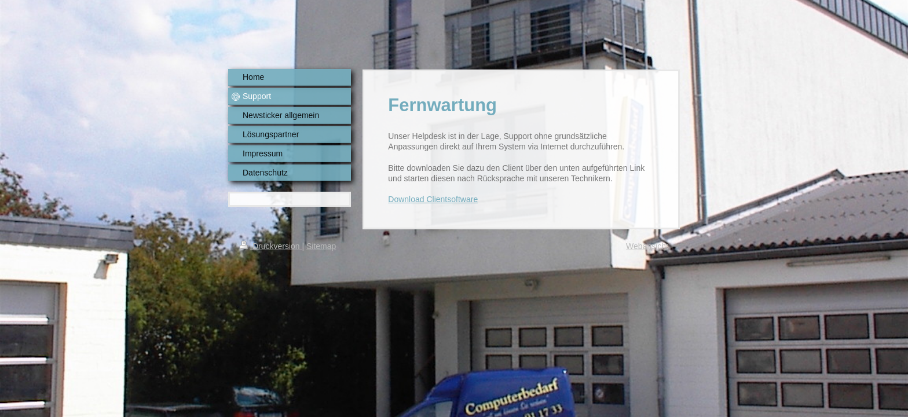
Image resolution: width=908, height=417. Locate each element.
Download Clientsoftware (433, 199)
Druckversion (271, 246)
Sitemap (321, 246)
